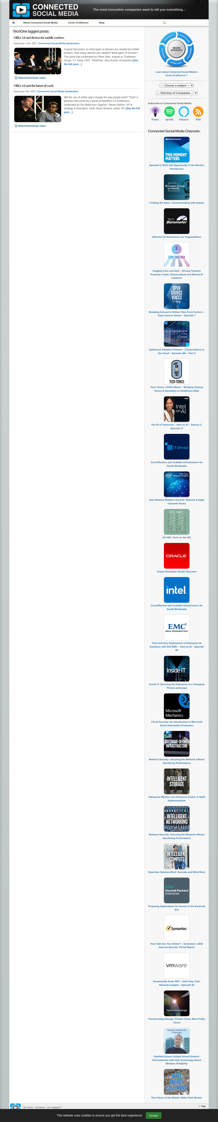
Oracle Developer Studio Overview (176, 571)
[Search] (187, 22)
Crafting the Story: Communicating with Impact (176, 202)
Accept (153, 1115)
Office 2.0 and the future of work (33, 86)
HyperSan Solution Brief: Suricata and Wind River (176, 872)
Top (203, 1106)
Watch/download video (30, 77)
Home (14, 22)
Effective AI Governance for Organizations (176, 237)
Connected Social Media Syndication (59, 43)
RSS (198, 119)
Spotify (169, 119)
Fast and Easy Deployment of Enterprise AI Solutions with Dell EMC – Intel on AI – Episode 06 (177, 646)
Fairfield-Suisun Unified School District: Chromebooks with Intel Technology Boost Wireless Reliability (176, 1060)
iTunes (155, 119)
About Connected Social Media (40, 22)
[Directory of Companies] (177, 85)
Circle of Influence (78, 22)
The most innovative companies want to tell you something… (139, 9)
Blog (101, 22)
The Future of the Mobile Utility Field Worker (176, 1097)
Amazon (184, 119)
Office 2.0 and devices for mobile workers (39, 37)
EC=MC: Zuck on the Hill (177, 537)
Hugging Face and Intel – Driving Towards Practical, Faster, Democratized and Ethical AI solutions (177, 274)
